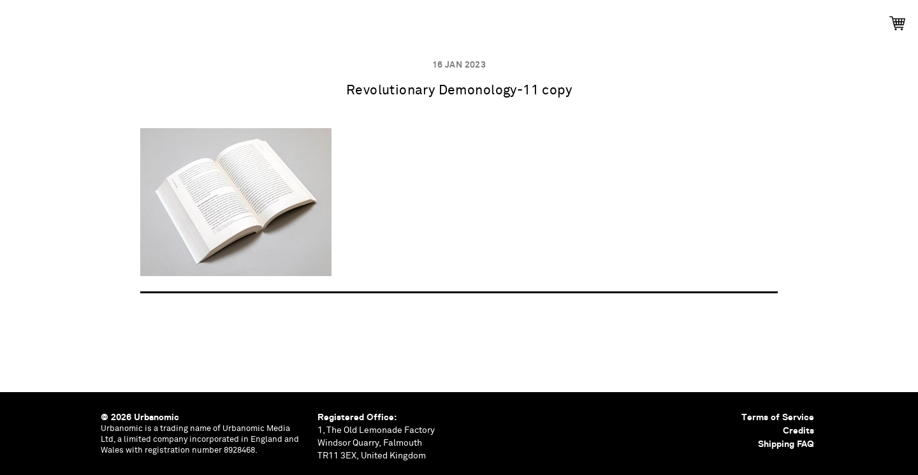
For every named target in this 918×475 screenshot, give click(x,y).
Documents (495, 19)
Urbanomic (20, 20)
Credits (798, 430)
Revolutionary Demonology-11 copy (459, 91)
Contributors (580, 19)
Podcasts (422, 19)
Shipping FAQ (786, 444)
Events (358, 19)
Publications (286, 19)
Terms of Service (777, 417)
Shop (650, 19)
